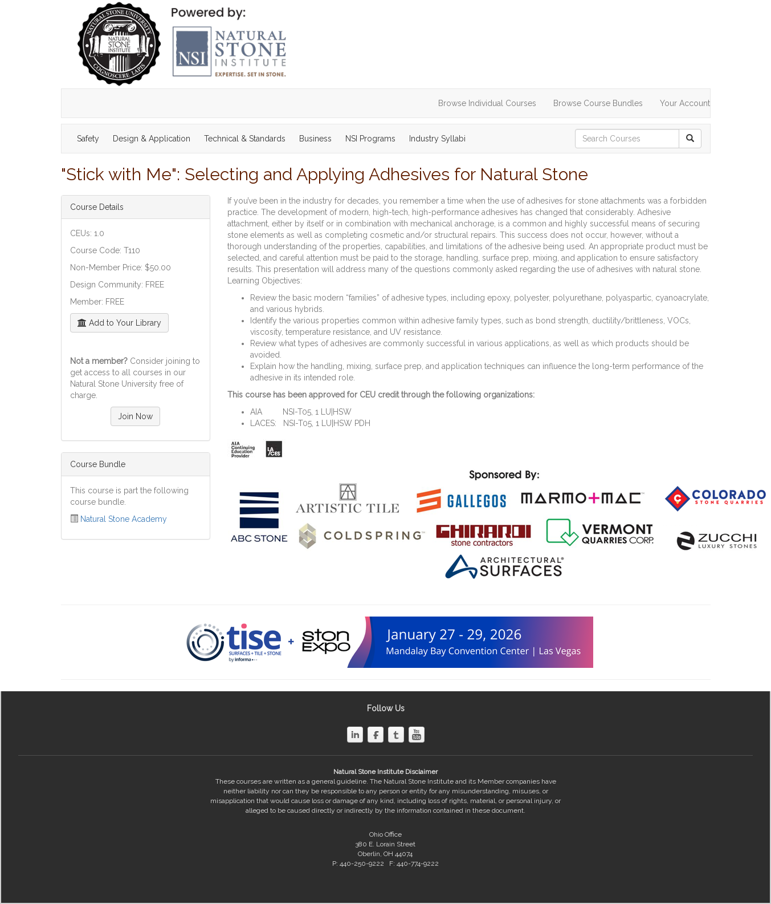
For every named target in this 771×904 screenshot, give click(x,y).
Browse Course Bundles (598, 103)
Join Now (135, 416)
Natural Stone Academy (123, 519)
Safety (88, 138)
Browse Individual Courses (487, 103)
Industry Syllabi (437, 138)
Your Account (685, 103)
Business (315, 138)
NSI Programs (370, 138)
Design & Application (151, 138)
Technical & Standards (244, 138)
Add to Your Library (119, 322)
